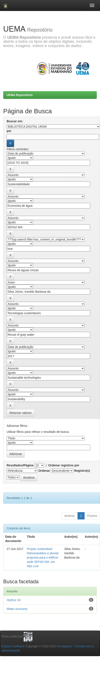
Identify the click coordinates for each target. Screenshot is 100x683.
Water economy (17, 609)
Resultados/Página (20, 465)
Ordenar (44, 470)
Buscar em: (15, 121)
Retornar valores (20, 413)
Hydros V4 (14, 600)
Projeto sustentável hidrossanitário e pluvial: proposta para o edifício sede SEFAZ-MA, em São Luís (43, 557)
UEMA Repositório (19, 95)
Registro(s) (82, 470)
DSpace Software (13, 646)
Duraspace (64, 646)
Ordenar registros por (63, 465)
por (9, 131)
